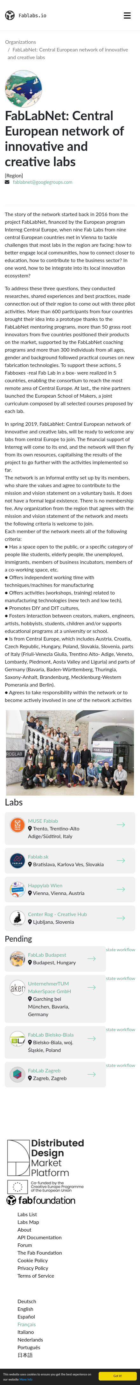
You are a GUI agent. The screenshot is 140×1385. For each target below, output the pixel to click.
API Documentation (40, 1237)
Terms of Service (36, 1275)
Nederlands (30, 1339)
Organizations (20, 42)
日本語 (25, 1355)
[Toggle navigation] (127, 15)
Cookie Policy (33, 1260)
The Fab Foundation (40, 1252)
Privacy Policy (33, 1268)
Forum (25, 1245)
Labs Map (28, 1222)
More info (25, 1380)
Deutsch (27, 1301)
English (25, 1309)
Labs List (27, 1214)
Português (29, 1347)
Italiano (26, 1332)
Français (27, 1324)
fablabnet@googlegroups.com (43, 182)
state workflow (120, 949)
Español (26, 1316)
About (25, 1229)
